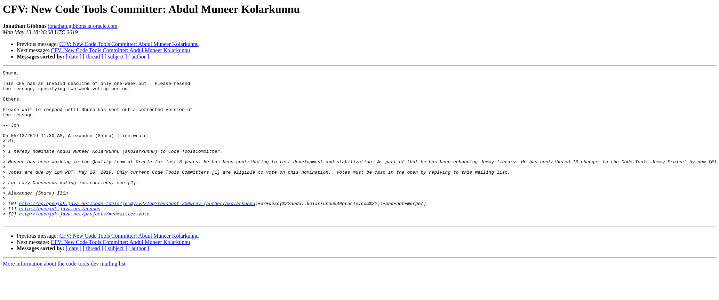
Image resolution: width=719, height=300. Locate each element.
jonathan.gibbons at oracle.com (83, 26)
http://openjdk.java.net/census (60, 237)
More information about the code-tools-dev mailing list (64, 294)
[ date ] (73, 57)
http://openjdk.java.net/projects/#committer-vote (84, 243)
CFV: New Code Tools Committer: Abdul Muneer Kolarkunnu (129, 44)
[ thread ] (93, 57)
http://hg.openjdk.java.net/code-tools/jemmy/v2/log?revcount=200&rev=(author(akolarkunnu (137, 230)
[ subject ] (116, 57)
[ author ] (138, 57)
